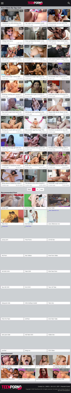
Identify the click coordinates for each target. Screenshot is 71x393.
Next (41, 189)
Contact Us (41, 386)
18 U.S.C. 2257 (55, 386)
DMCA (47, 386)
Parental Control (65, 386)
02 (37, 189)
